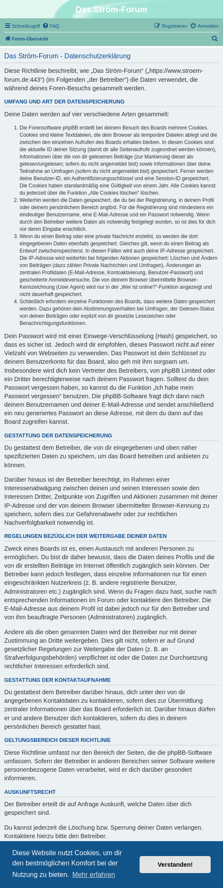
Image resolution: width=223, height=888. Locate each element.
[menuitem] (50, 26)
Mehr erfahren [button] (93, 874)
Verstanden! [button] (175, 864)
